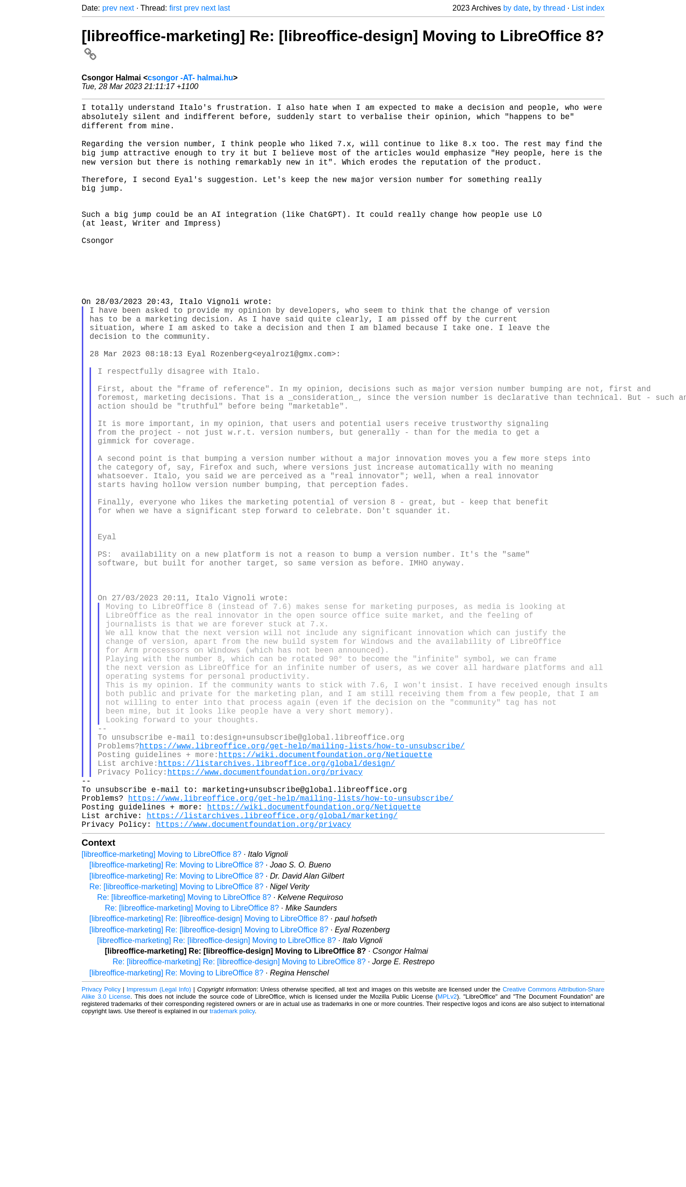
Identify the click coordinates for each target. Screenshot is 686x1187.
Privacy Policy (101, 1147)
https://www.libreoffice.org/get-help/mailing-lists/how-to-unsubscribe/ (302, 886)
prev (109, 8)
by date (515, 8)
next (127, 8)
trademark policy (232, 1168)
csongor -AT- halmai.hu (190, 78)
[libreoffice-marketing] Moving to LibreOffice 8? (162, 1012)
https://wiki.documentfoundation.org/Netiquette (325, 896)
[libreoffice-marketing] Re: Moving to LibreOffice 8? (177, 1023)
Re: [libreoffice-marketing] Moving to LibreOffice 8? (177, 1044)
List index (588, 8)
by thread (549, 8)
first (175, 8)
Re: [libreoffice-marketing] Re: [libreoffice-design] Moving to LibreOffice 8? (239, 1119)
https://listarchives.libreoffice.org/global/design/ (277, 907)
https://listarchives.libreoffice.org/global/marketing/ (272, 971)
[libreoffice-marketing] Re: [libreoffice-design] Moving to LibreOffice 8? (209, 1076)
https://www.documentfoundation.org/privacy (265, 918)
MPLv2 (447, 1154)
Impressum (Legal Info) (158, 1147)
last (224, 8)
